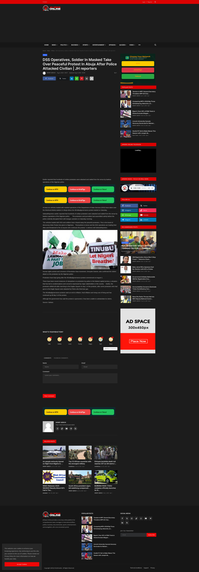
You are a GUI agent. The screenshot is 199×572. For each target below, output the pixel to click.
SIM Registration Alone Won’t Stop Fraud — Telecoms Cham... (144, 258)
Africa (52, 50)
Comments (48, 358)
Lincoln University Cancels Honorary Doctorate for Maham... (143, 122)
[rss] (127, 523)
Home (46, 45)
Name (45, 363)
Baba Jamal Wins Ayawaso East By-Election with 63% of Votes (143, 268)
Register (150, 2)
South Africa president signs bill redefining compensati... (79, 487)
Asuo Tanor (135, 135)
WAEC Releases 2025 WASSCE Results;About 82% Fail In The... (54, 488)
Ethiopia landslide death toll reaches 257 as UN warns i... (105, 462)
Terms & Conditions (136, 568)
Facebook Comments (63, 358)
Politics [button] (64, 45)
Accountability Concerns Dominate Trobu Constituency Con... (144, 288)
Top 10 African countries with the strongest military (80, 462)
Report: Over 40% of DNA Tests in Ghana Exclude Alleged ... (143, 112)
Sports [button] (86, 45)
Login (143, 2)
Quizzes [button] (122, 45)
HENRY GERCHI (49, 73)
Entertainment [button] (99, 45)
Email (83, 363)
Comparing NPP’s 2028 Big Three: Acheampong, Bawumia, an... (143, 102)
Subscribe (151, 535)
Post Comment (49, 396)
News (48, 50)
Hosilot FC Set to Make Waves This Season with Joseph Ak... (144, 132)
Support (146, 568)
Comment (46, 372)
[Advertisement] (99, 27)
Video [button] (132, 45)
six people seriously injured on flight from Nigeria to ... (53, 462)
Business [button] (75, 45)
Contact (45, 2)
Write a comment (110, 348)
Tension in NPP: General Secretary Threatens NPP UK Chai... (144, 92)
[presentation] (58, 389)
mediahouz (72, 466)
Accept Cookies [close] (22, 564)
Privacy (152, 568)
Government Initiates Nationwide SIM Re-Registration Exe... (143, 278)
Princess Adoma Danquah (128, 251)
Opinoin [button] (112, 45)
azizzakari (45, 493)
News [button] (54, 45)
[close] (40, 546)
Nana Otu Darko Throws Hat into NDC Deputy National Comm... (143, 298)
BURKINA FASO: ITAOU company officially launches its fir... (105, 488)
